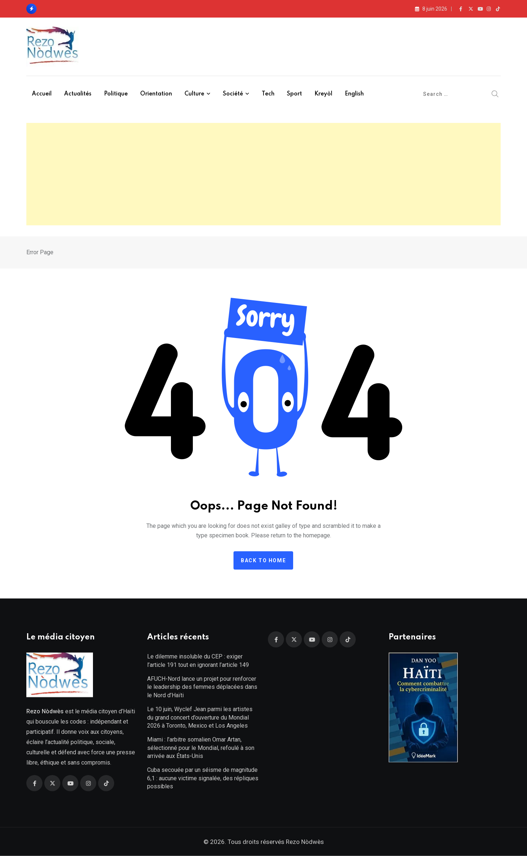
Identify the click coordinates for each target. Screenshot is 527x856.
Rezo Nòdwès (304, 841)
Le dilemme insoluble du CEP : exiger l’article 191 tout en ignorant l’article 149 (198, 660)
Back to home (263, 560)
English (354, 94)
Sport (294, 94)
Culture (194, 94)
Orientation (156, 94)
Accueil (42, 94)
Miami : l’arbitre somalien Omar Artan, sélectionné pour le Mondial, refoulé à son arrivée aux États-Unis (200, 747)
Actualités (77, 94)
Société (233, 94)
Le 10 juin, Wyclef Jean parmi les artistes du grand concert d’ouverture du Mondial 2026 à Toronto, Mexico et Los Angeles (200, 717)
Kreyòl (323, 94)
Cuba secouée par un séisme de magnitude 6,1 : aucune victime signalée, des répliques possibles (202, 778)
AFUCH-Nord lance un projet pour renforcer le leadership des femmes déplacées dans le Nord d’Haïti (202, 687)
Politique (116, 94)
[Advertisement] (263, 174)
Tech (268, 94)
